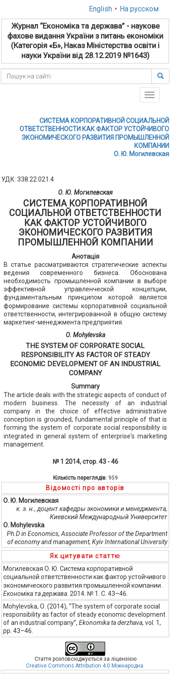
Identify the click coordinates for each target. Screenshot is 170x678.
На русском (139, 9)
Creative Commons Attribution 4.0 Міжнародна (84, 666)
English (100, 9)
